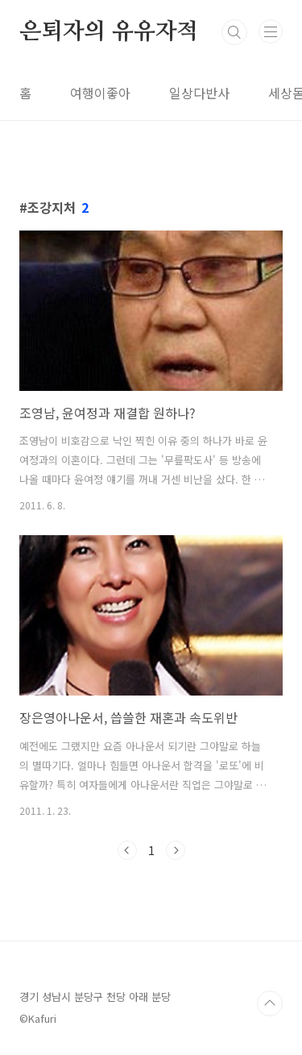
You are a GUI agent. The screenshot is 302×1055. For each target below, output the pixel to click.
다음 (175, 850)
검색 (234, 32)
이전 (127, 850)
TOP (270, 1003)
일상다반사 (199, 92)
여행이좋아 (100, 92)
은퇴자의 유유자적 (108, 32)
